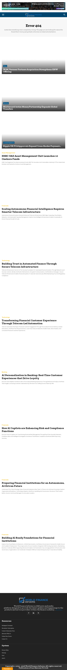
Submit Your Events (7, 636)
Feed (3, 655)
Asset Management (8, 153)
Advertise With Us (6, 633)
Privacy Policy (5, 650)
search (3, 658)
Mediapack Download (7, 625)
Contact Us (4, 639)
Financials (5, 206)
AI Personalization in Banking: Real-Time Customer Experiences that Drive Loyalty (32, 377)
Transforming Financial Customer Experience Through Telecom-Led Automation (29, 322)
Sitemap (4, 652)
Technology (6, 260)
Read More (59, 610)
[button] (3, 14)
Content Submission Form (8, 631)
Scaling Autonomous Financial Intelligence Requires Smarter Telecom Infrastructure (33, 210)
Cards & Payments (9, 142)
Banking (6, 103)
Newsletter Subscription (8, 628)
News (5, 66)
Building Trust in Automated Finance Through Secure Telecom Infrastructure (29, 265)
